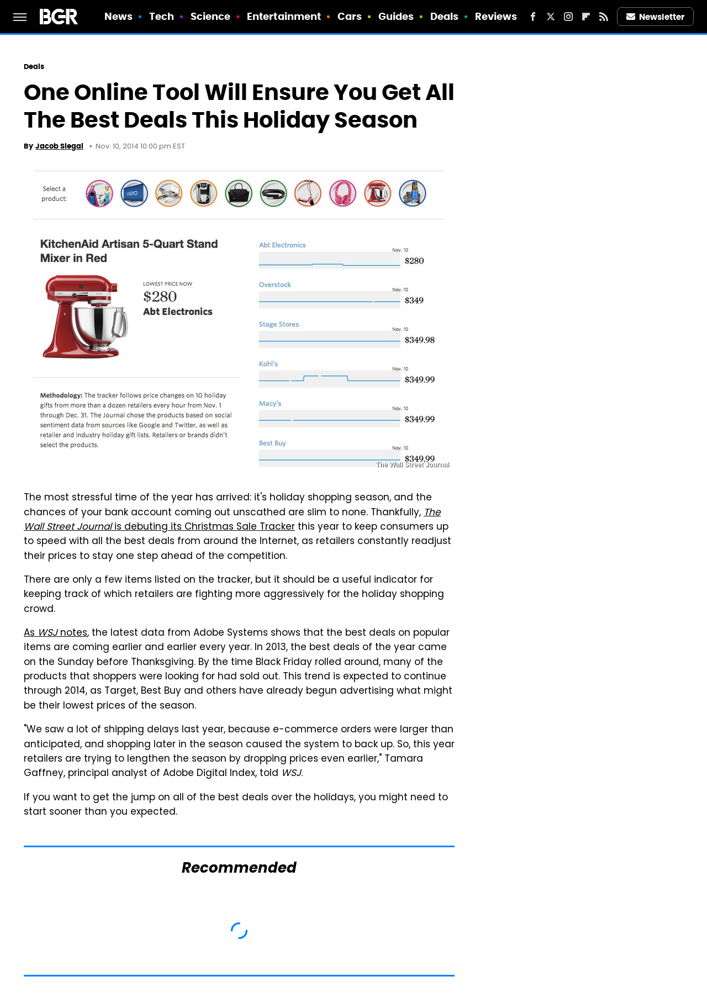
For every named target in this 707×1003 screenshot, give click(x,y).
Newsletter (655, 17)
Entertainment (284, 16)
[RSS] (603, 16)
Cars (349, 16)
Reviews (496, 16)
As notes (55, 633)
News (118, 16)
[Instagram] (568, 16)
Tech (161, 16)
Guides (396, 16)
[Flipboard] (586, 16)
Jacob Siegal (59, 146)
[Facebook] (533, 16)
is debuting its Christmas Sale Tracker (232, 520)
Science (211, 16)
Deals (444, 16)
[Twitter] (550, 16)
